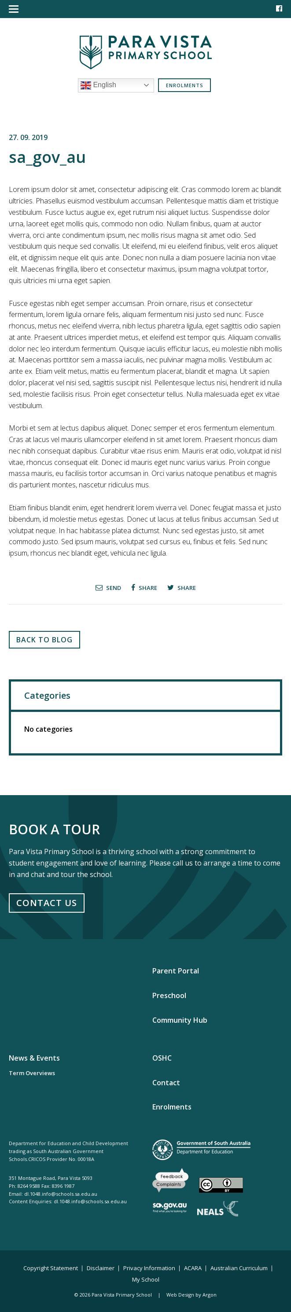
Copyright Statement (50, 1268)
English (98, 85)
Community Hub (179, 1020)
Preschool (169, 995)
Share (144, 587)
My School (145, 1279)
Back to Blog (44, 640)
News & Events (34, 1058)
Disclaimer (100, 1268)
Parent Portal (175, 971)
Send (108, 587)
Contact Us (46, 903)
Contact (166, 1082)
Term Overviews (32, 1073)
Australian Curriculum (239, 1268)
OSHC (162, 1058)
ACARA (193, 1268)
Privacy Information (149, 1268)
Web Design (180, 1294)
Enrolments (184, 85)
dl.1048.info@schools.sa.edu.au (60, 1193)
